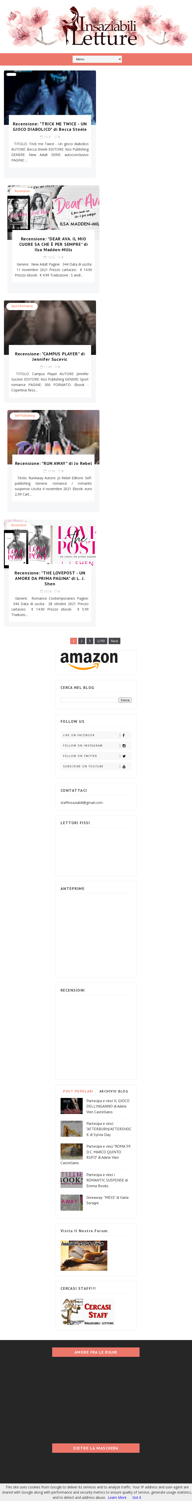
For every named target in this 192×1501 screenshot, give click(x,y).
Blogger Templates (85, 1424)
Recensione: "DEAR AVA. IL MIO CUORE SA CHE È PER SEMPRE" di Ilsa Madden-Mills (144, 129)
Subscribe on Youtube (97, 542)
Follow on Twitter (97, 531)
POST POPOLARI (78, 866)
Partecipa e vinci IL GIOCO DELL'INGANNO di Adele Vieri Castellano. (107, 882)
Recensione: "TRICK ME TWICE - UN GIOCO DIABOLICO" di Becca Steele (48, 129)
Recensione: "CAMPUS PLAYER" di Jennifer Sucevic (48, 241)
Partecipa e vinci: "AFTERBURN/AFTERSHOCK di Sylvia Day (108, 904)
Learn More (117, 1497)
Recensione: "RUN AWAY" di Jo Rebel (144, 241)
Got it (136, 1497)
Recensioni (114, 76)
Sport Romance (22, 191)
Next (114, 416)
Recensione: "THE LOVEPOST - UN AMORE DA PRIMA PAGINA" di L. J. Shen (48, 353)
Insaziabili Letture (34, 1424)
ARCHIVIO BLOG (113, 866)
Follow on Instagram (97, 521)
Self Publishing (117, 191)
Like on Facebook (97, 511)
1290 (101, 416)
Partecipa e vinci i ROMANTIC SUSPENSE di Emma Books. (107, 956)
